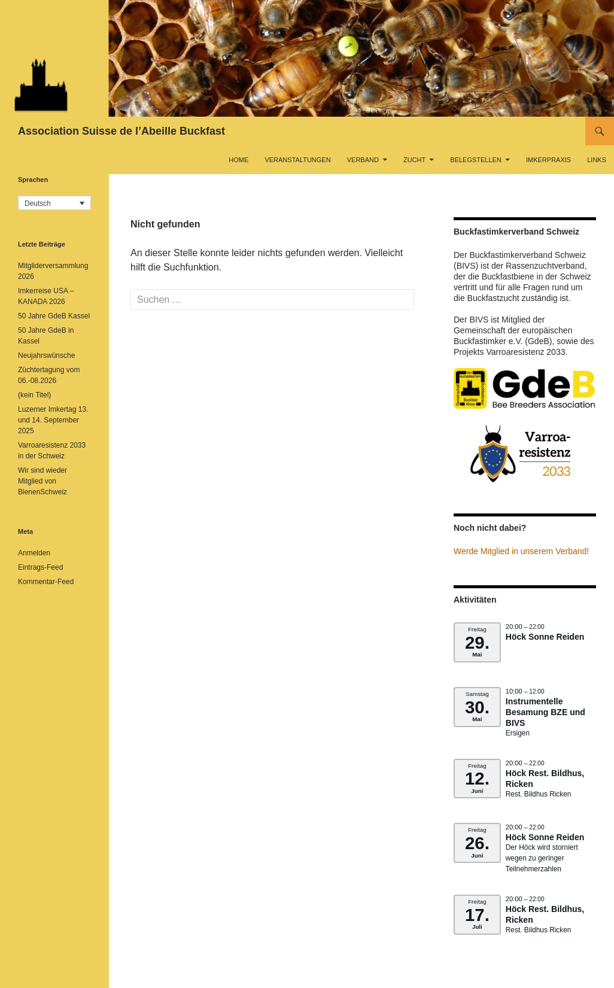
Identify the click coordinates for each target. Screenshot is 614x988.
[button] (54, 203)
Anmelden (34, 553)
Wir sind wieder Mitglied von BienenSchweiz (42, 481)
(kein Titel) (34, 395)
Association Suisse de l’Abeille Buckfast (121, 131)
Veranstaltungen (297, 159)
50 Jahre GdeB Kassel (54, 316)
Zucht (414, 159)
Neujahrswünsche (46, 355)
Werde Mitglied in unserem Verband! (521, 551)
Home (238, 159)
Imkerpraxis (548, 159)
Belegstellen (475, 159)
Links (596, 159)
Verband (363, 159)
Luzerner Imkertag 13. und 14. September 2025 (53, 420)
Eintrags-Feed (40, 567)
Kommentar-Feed (46, 581)
